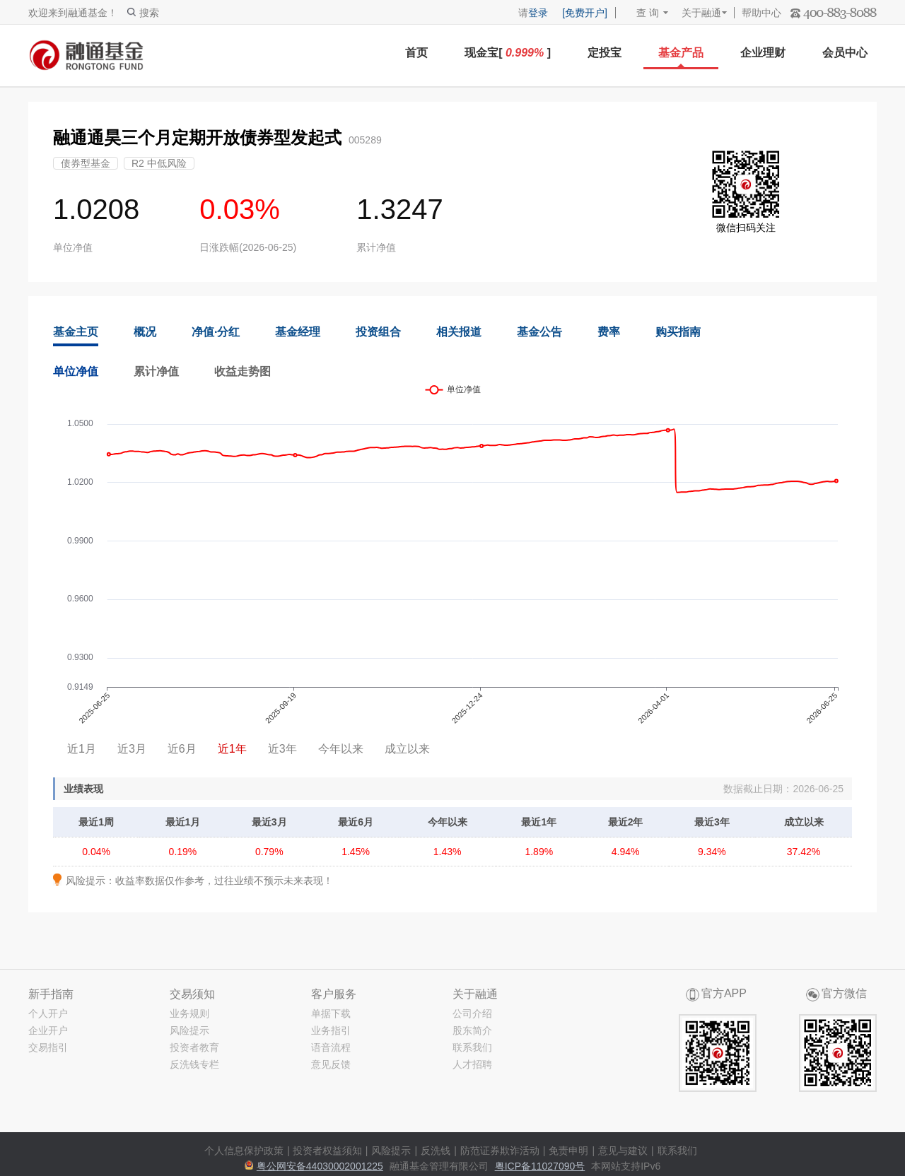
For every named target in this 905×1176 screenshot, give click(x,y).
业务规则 (189, 1013)
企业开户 (48, 1030)
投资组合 (378, 332)
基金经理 (297, 332)
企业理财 (763, 53)
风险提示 (189, 1030)
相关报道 (458, 332)
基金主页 (75, 332)
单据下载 (331, 1013)
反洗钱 (435, 1150)
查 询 (641, 12)
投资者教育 (194, 1047)
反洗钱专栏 (194, 1064)
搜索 (143, 12)
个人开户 (48, 1013)
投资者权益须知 (327, 1150)
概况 (145, 332)
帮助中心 (761, 12)
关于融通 (701, 12)
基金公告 (539, 332)
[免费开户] (584, 12)
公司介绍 (472, 1013)
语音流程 (331, 1047)
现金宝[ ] (508, 53)
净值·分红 (216, 332)
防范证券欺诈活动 (499, 1150)
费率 (608, 332)
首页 (416, 53)
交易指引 (48, 1047)
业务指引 (331, 1030)
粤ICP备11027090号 (540, 1166)
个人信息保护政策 (244, 1150)
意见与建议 (623, 1150)
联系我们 (472, 1047)
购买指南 (678, 332)
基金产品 (680, 53)
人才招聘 (472, 1064)
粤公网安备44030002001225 (320, 1166)
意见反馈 (331, 1064)
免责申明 (568, 1150)
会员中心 (845, 53)
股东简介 (472, 1030)
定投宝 (604, 53)
